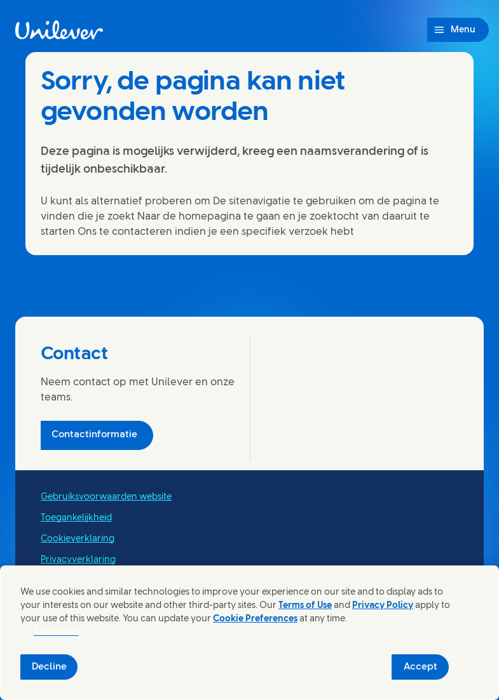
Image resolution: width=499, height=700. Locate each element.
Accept (420, 667)
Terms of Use (305, 606)
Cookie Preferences (255, 619)
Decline (49, 667)
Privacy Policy (382, 606)
